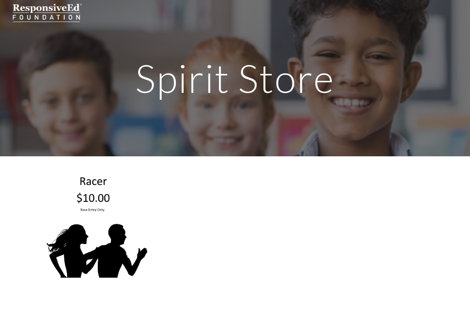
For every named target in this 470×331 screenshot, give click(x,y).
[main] (234, 78)
